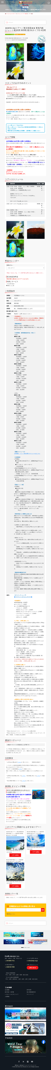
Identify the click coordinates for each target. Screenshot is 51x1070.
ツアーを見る (15, 855)
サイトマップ (30, 994)
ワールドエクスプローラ (11, 13)
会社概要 (7, 989)
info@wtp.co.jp (33, 960)
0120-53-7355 (10, 967)
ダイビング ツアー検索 (22, 13)
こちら (19, 762)
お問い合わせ (32, 967)
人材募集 (7, 996)
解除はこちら (11, 914)
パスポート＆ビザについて (11, 994)
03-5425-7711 (10, 960)
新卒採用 (29, 989)
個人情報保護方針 (31, 992)
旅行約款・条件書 (9, 992)
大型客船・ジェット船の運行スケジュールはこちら (27, 453)
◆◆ (23, 597)
